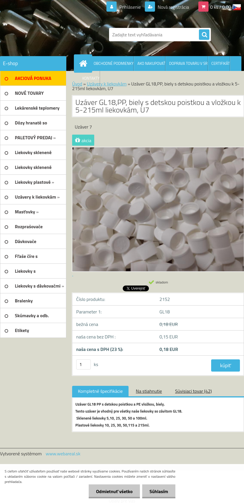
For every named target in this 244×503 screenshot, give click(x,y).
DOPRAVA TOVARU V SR (188, 63)
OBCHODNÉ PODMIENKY (113, 63)
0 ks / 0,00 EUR (225, 6)
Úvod (77, 83)
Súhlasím (158, 491)
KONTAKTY (91, 78)
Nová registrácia (173, 6)
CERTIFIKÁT (220, 63)
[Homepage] (84, 63)
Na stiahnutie (149, 391)
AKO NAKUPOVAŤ (151, 63)
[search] (204, 34)
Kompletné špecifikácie (100, 391)
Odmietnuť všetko (114, 491)
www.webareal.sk (63, 453)
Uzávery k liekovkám (107, 83)
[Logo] (40, 34)
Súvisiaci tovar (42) (193, 391)
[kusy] (83, 364)
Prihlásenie (130, 6)
